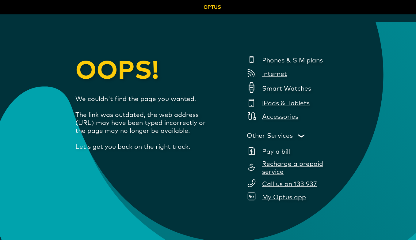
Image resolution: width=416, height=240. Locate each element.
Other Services (270, 136)
